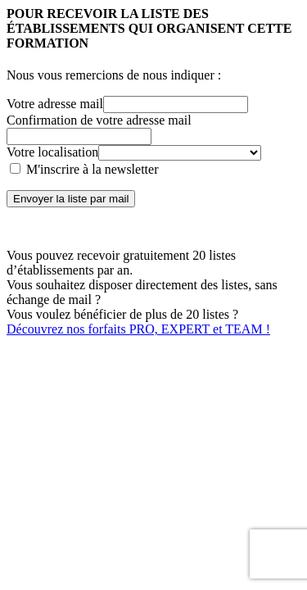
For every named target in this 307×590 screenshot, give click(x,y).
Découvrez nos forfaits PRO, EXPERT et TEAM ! (138, 329)
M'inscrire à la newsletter (84, 169)
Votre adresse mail (55, 104)
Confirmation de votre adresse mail (99, 120)
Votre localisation (52, 152)
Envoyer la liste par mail (71, 199)
